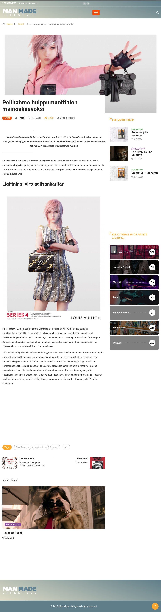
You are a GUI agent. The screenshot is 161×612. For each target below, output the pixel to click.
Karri (22, 117)
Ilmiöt (21, 24)
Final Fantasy (22, 447)
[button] (84, 3)
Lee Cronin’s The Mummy (141, 153)
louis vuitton (41, 447)
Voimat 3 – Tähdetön (144, 173)
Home (10, 24)
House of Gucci (12, 532)
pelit (66, 447)
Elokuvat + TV (13, 525)
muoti (55, 447)
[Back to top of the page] (155, 606)
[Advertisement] (53, 421)
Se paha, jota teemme (29, 3)
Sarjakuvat (137, 129)
